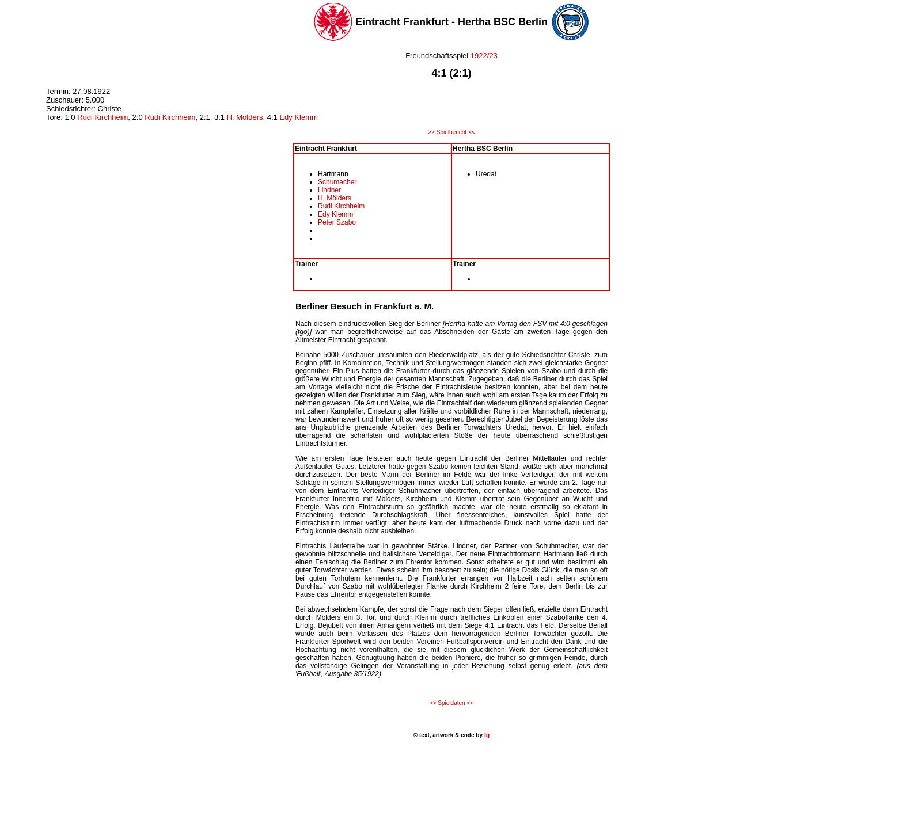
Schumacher (337, 182)
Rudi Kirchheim (102, 117)
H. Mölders (245, 117)
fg (486, 735)
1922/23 (483, 55)
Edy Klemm (298, 117)
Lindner (329, 190)
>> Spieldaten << (451, 703)
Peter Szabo (337, 222)
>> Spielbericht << (451, 132)
